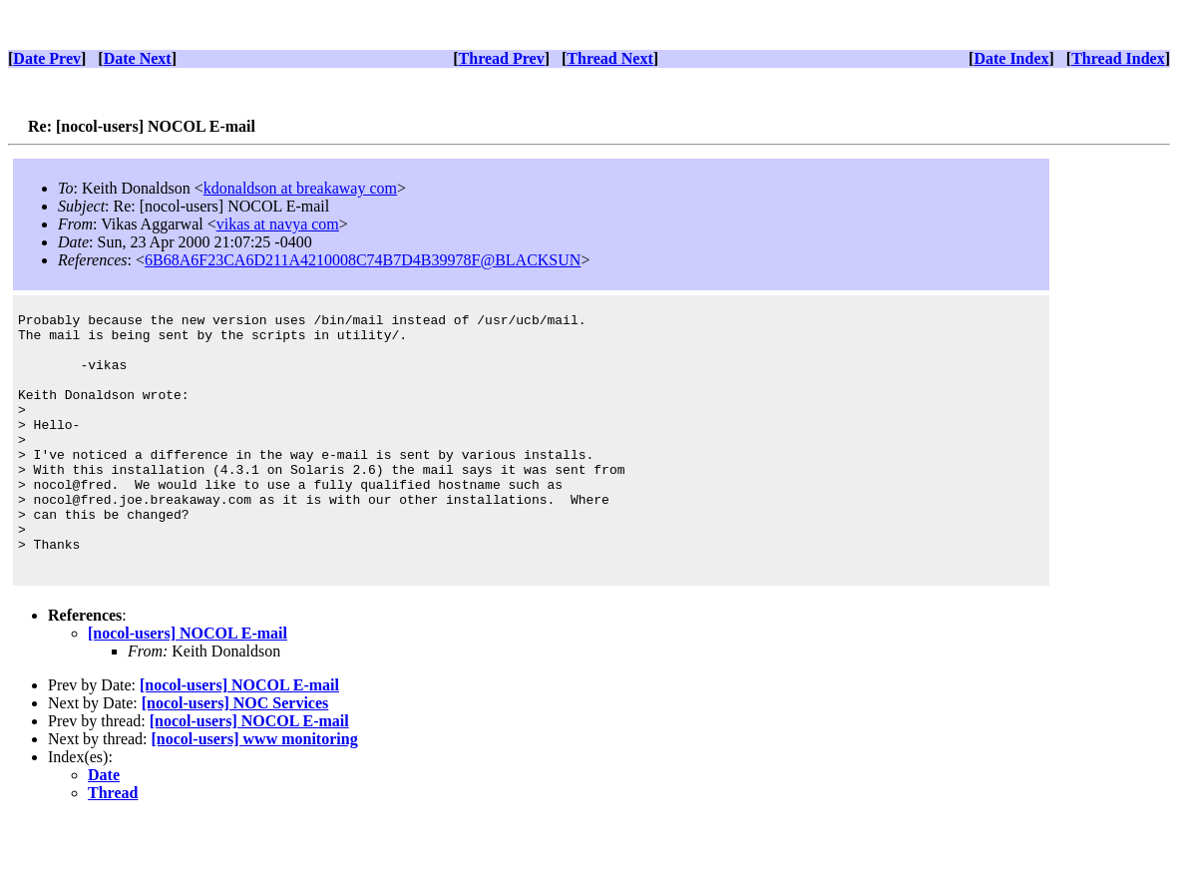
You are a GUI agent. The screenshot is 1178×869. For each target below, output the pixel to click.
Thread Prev (502, 58)
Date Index (1011, 58)
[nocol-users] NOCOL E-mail (187, 683)
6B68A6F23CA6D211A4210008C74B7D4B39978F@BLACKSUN (363, 259)
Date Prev (47, 58)
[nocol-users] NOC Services (235, 753)
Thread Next (609, 58)
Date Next (138, 58)
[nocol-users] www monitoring (255, 789)
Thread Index (1118, 58)
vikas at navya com (277, 224)
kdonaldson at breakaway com (300, 188)
